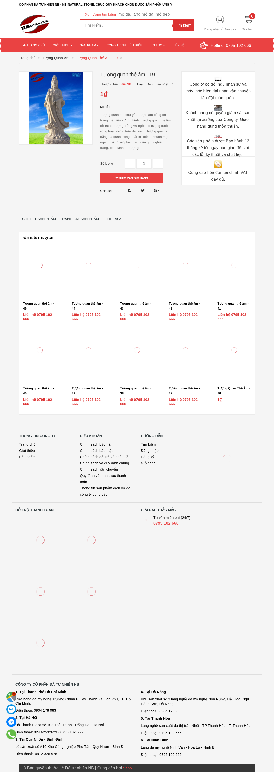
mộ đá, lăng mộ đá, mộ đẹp (144, 14)
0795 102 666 (166, 523)
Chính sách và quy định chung (104, 463)
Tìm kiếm (148, 444)
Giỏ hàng (148, 463)
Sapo (127, 768)
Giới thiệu (62, 45)
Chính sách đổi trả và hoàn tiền (105, 457)
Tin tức (157, 45)
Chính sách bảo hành (97, 444)
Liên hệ (178, 45)
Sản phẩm (89, 45)
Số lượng (106, 163)
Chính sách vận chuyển (99, 469)
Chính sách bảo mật (96, 451)
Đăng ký (230, 29)
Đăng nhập (212, 29)
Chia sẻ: (106, 191)
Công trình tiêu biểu (124, 45)
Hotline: (231, 45)
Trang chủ (34, 45)
